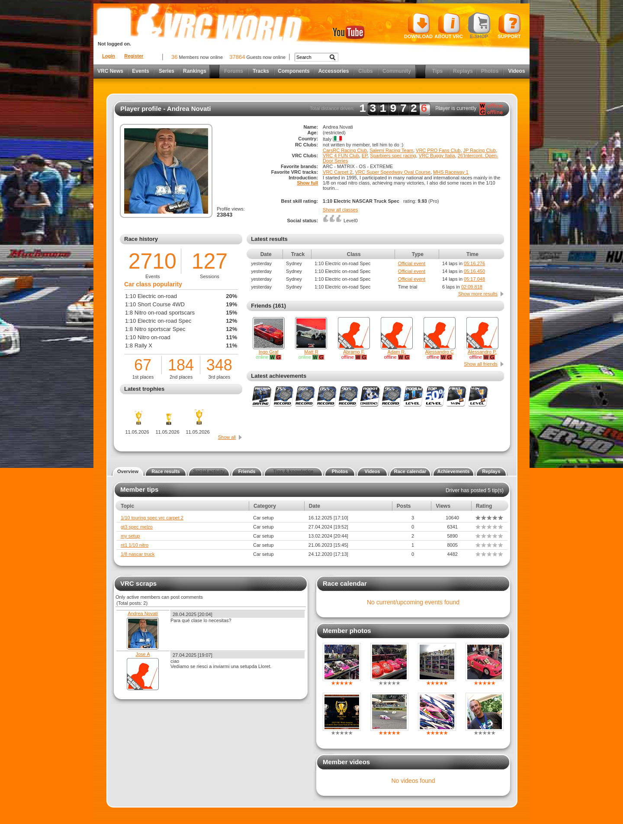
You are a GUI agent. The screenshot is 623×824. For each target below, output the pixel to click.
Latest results (269, 239)
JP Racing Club (479, 150)
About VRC (448, 25)
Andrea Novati (143, 613)
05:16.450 (474, 271)
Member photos (347, 630)
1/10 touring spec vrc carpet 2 (152, 517)
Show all (227, 437)
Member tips (139, 489)
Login (108, 55)
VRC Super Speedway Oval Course (392, 172)
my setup (130, 536)
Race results (165, 471)
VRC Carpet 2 (337, 172)
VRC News (110, 71)
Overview (127, 471)
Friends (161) (268, 305)
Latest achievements (278, 376)
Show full (307, 182)
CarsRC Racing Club (345, 150)
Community (396, 71)
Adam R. (397, 351)
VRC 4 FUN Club (341, 155)
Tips (437, 71)
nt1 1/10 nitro (134, 545)
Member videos (346, 762)
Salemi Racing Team (391, 150)
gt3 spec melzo (137, 526)
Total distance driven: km (376, 108)
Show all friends (481, 364)
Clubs (365, 71)
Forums (233, 71)
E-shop (479, 25)
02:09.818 (471, 286)
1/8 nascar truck (137, 554)
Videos (516, 71)
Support (509, 25)
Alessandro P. (482, 351)
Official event (411, 263)
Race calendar (410, 471)
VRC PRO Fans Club (438, 150)
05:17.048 (474, 279)
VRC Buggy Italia (437, 155)
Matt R (311, 351)
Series (166, 71)
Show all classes (340, 209)
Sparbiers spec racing (393, 155)
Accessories (333, 71)
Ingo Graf (269, 351)
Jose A (142, 654)
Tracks (261, 71)
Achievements (453, 471)
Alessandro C (439, 351)
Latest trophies (144, 389)
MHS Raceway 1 (451, 172)
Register (133, 55)
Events (140, 71)
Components (293, 71)
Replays (463, 71)
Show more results (478, 293)
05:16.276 (474, 263)
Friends (247, 471)
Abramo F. (354, 351)
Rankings (194, 71)
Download (418, 25)
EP (364, 155)
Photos (490, 71)
